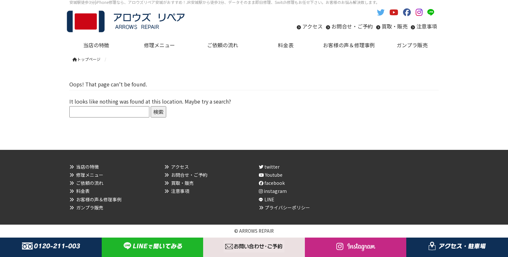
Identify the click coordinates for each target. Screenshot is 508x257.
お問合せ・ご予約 (352, 26)
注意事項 (426, 26)
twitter (269, 166)
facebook (272, 183)
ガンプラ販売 (89, 207)
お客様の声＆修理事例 (98, 199)
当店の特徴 (87, 166)
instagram (273, 191)
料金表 (83, 191)
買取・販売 (395, 26)
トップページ (86, 59)
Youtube (271, 175)
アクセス (312, 26)
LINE (269, 199)
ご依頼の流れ (89, 183)
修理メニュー (89, 175)
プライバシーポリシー (287, 207)
